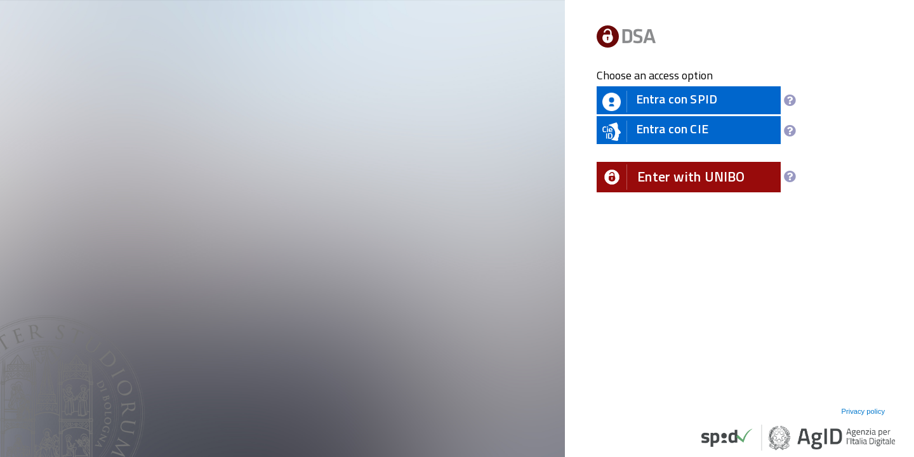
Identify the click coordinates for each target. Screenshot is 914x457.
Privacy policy (863, 411)
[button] (689, 177)
